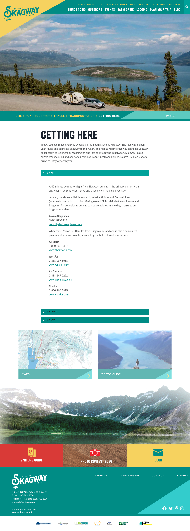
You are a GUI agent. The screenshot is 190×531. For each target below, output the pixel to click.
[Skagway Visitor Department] (22, 13)
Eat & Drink (126, 9)
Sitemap (182, 475)
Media (123, 4)
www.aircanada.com (60, 279)
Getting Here (109, 116)
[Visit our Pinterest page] (176, 508)
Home (19, 116)
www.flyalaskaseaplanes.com (65, 224)
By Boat (49, 320)
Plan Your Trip (160, 9)
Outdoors (95, 9)
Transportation (86, 4)
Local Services (108, 4)
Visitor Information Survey (162, 4)
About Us (101, 475)
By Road (49, 312)
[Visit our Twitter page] (171, 508)
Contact (158, 475)
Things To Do (77, 9)
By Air (47, 173)
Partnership (130, 475)
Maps (140, 4)
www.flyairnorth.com (61, 249)
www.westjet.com (59, 264)
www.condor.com (59, 294)
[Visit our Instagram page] (182, 508)
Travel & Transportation (76, 116)
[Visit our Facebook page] (164, 508)
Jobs (132, 4)
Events (110, 9)
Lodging (141, 9)
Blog (177, 9)
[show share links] (171, 116)
